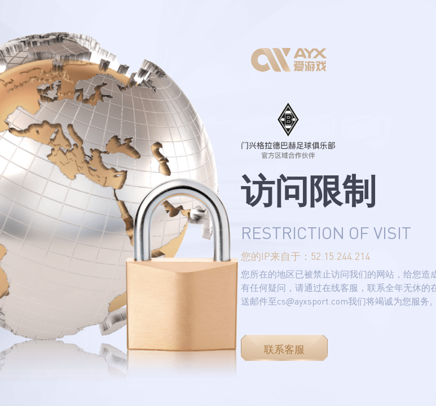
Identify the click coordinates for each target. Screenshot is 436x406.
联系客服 (284, 349)
